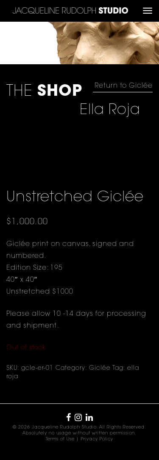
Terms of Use (60, 439)
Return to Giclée (124, 86)
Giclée (100, 368)
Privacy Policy (97, 439)
